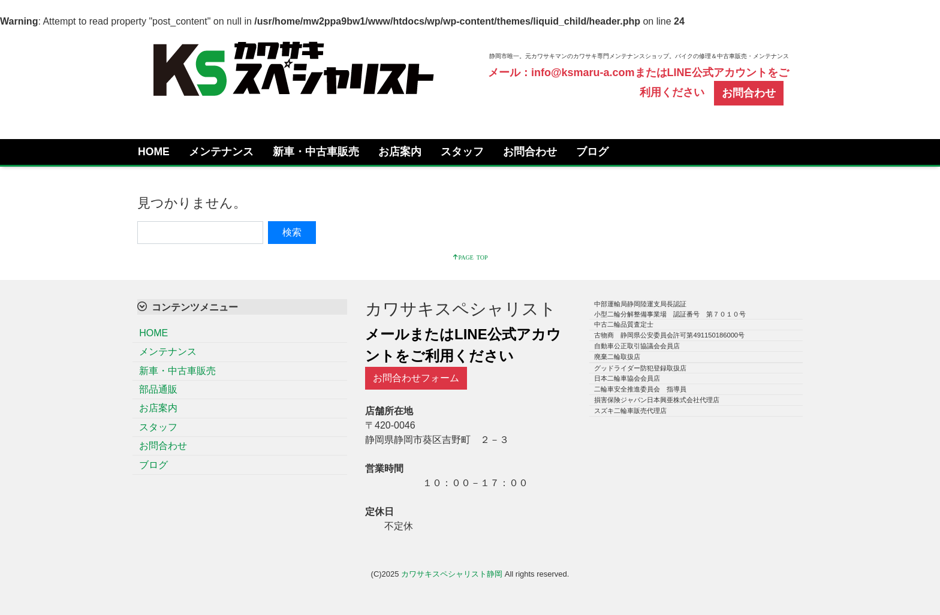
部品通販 (158, 389)
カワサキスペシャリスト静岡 (451, 573)
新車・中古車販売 (316, 152)
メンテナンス (221, 152)
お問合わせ (530, 152)
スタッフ (462, 152)
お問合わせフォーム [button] (416, 378)
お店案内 (399, 152)
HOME (154, 152)
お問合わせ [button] (749, 93)
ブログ (592, 152)
